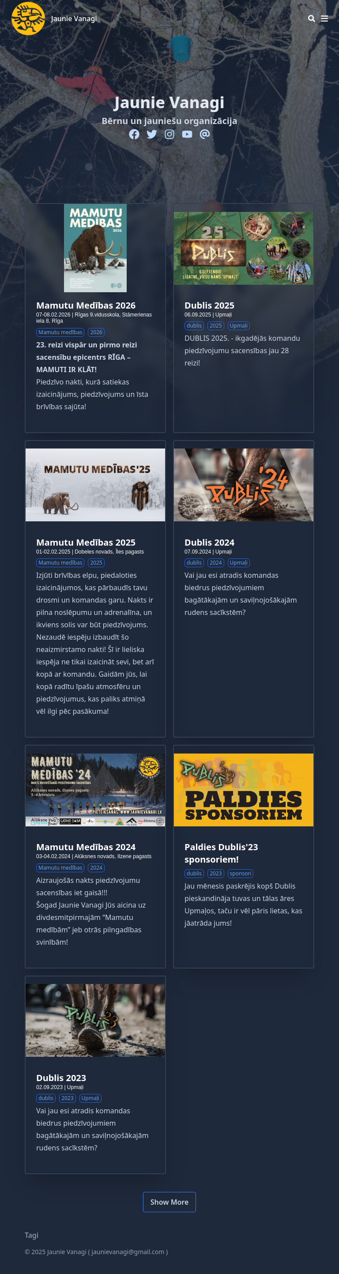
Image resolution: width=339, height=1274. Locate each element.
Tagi (31, 1235)
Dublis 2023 (61, 1078)
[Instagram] (169, 134)
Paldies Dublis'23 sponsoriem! (221, 853)
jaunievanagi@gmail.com (127, 1252)
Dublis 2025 (209, 305)
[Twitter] (152, 134)
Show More (170, 1202)
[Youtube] (187, 134)
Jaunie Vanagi (74, 18)
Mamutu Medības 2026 (86, 305)
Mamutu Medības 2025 (86, 542)
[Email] (205, 134)
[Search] (311, 18)
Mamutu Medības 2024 (86, 847)
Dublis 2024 (209, 542)
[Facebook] (134, 134)
